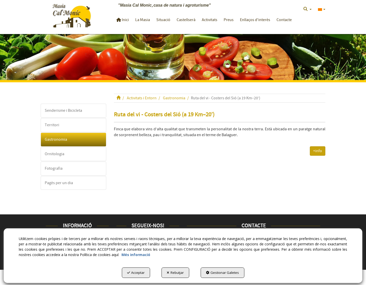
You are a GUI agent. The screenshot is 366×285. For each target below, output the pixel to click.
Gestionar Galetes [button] (222, 272)
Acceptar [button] (136, 272)
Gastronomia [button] (56, 139)
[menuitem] (307, 9)
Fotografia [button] (54, 168)
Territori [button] (52, 125)
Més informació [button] (135, 254)
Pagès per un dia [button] (59, 182)
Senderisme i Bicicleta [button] (63, 110)
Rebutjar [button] (175, 272)
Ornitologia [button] (54, 153)
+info (317, 150)
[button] (71, 15)
